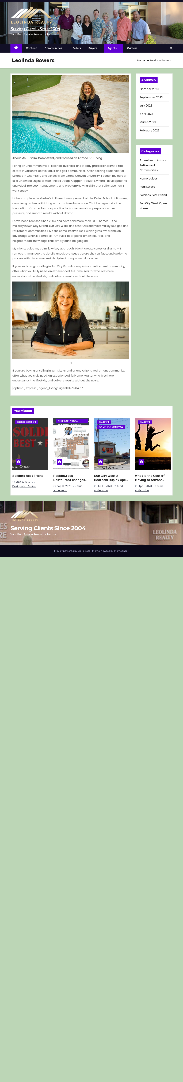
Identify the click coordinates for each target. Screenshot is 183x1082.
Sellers (77, 48)
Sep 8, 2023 (64, 486)
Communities (54, 48)
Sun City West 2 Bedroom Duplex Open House (111, 480)
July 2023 (146, 106)
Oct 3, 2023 (23, 482)
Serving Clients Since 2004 (35, 28)
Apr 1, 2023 (145, 486)
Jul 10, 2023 (105, 486)
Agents (113, 48)
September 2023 (151, 97)
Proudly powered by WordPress (72, 551)
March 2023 (148, 122)
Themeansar (121, 551)
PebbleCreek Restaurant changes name (69, 480)
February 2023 (149, 130)
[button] (171, 48)
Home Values (149, 179)
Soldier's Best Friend (153, 195)
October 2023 (149, 89)
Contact (31, 48)
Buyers (94, 48)
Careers (132, 48)
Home (141, 60)
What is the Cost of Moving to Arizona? (150, 478)
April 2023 (146, 114)
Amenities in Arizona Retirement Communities (153, 165)
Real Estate (147, 187)
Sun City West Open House (110, 427)
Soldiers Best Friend (28, 476)
